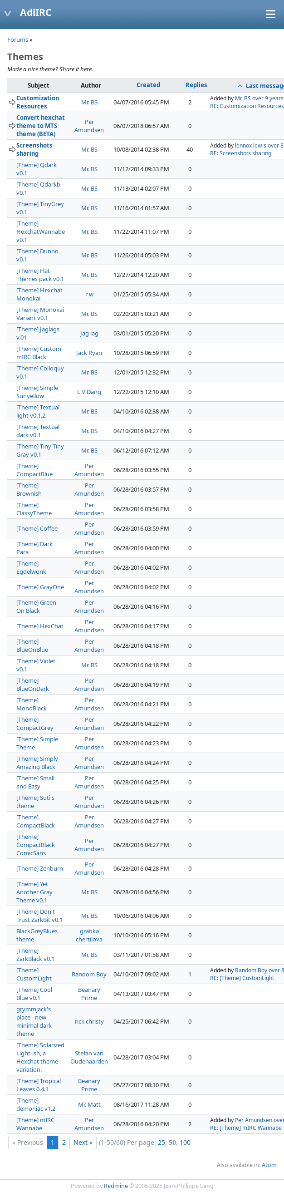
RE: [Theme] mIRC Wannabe (246, 1128)
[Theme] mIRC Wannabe (35, 1124)
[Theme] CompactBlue (34, 470)
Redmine (116, 1186)
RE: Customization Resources (247, 106)
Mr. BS (89, 102)
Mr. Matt (89, 1104)
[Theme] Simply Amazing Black (37, 762)
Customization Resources (37, 102)
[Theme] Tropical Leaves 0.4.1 (38, 1085)
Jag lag (89, 333)
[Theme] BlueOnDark (32, 684)
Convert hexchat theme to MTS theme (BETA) (40, 125)
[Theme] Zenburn (39, 868)
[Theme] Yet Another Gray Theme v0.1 (34, 892)
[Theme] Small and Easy (35, 782)
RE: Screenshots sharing (240, 153)
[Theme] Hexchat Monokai (39, 294)
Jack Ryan (89, 353)
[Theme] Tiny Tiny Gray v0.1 (40, 450)
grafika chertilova (89, 935)
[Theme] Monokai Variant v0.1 (40, 313)
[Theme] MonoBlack (31, 704)
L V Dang (89, 392)
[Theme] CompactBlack (35, 821)
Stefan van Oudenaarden (89, 1057)
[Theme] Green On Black (36, 606)
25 (161, 1142)
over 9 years (268, 98)
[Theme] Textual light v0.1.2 (37, 411)
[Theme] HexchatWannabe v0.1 (40, 231)
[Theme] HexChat (40, 626)
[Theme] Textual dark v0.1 (37, 431)
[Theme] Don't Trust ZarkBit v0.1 (39, 915)
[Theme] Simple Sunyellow (37, 392)
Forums (17, 39)
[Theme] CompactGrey (35, 723)
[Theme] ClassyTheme (34, 509)
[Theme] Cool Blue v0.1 (34, 993)
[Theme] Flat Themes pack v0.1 (40, 274)
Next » (83, 1142)
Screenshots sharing (34, 149)
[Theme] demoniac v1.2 (35, 1104)
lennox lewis (250, 145)
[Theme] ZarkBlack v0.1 (35, 954)
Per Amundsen (89, 126)
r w (89, 294)
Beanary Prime (89, 993)
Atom (269, 1165)
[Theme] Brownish (29, 489)
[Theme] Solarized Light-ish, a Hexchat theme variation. (40, 1057)
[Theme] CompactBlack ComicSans (35, 844)
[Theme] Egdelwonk (31, 567)
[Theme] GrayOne (40, 587)
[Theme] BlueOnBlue (32, 645)
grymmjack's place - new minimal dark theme (34, 1021)
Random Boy (89, 974)
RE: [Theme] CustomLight (242, 978)
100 (185, 1142)
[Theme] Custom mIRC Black (38, 353)
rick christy (89, 1021)
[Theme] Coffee (37, 528)
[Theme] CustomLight (34, 974)
